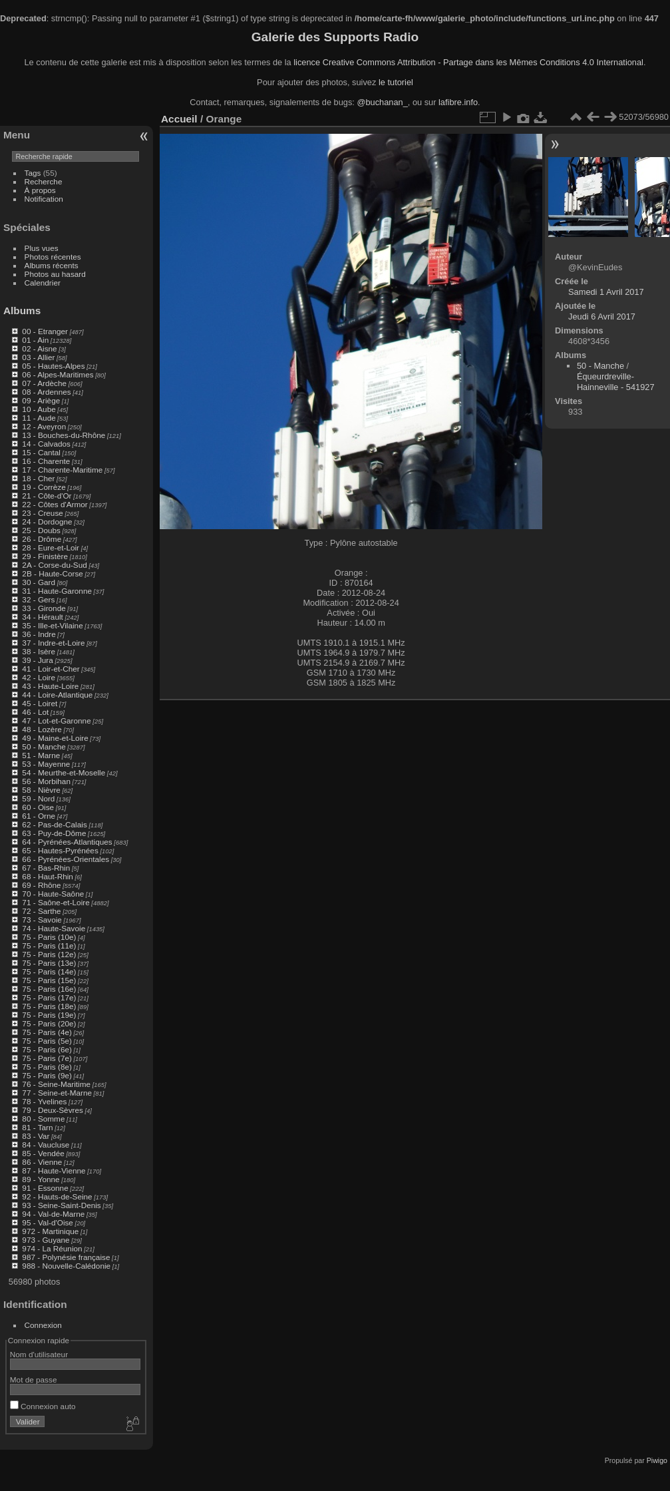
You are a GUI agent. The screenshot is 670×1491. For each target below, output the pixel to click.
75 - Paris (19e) (49, 1014)
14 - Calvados (46, 443)
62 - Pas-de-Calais (54, 824)
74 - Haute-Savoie (53, 928)
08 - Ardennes (46, 391)
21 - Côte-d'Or (46, 495)
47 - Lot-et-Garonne (56, 720)
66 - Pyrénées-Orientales (65, 859)
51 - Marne (41, 755)
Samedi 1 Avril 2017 (606, 292)
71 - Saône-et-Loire (55, 902)
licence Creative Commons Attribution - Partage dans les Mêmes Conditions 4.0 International (468, 62)
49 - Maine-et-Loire (55, 738)
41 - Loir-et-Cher (50, 668)
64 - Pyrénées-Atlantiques (67, 841)
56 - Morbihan (46, 781)
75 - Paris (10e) (49, 937)
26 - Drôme (41, 538)
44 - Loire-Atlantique (57, 694)
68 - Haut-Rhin (47, 876)
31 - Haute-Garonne (57, 590)
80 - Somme (43, 1118)
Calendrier (43, 282)
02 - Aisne (39, 348)
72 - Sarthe (41, 911)
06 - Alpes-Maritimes (57, 374)
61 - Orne (38, 815)
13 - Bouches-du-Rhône (63, 435)
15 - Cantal (41, 452)
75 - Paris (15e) (49, 980)
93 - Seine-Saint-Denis (61, 1205)
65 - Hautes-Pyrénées (60, 850)
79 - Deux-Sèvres (52, 1110)
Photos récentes (53, 256)
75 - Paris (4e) (47, 1032)
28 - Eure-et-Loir (50, 547)
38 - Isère (38, 651)
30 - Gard (38, 582)
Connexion (43, 1325)
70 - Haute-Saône (53, 893)
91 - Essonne (45, 1187)
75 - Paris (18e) (49, 1006)
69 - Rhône (41, 885)
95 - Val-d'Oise (47, 1222)
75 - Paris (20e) (49, 1023)
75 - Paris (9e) (47, 1075)
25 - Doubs (41, 530)
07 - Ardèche (44, 383)
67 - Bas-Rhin (46, 867)
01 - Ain (35, 339)
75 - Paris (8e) (47, 1066)
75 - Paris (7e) (47, 1058)
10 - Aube (38, 409)
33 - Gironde (43, 608)
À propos (40, 190)
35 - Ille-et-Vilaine (52, 625)
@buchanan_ (382, 102)
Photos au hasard (55, 274)
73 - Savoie (42, 919)
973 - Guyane (45, 1239)
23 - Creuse (42, 513)
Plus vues (42, 248)
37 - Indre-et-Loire (53, 642)
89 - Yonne (40, 1179)
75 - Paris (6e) (47, 1049)
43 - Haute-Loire (50, 686)
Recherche (44, 181)
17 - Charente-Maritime (62, 469)
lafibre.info (458, 102)
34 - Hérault (42, 616)
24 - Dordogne (47, 521)
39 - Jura (37, 660)
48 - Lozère (42, 729)
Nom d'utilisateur (39, 1354)
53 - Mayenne (46, 763)
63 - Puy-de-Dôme (54, 833)
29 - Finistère (45, 556)
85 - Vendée (43, 1153)
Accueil (179, 118)
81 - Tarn (37, 1127)
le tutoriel (396, 82)
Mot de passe (33, 1379)
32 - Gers (38, 599)
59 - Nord (38, 798)
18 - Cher (38, 478)
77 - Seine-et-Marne (57, 1092)
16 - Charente (46, 461)
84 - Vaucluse (45, 1144)
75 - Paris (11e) (49, 945)
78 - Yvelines (44, 1101)
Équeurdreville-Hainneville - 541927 (616, 381)
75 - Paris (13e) (49, 962)
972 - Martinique (50, 1231)
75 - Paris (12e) (49, 954)
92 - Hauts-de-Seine (57, 1196)
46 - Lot (35, 712)
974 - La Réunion (52, 1248)
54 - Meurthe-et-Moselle (63, 772)
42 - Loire (38, 677)
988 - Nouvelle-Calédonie (66, 1265)
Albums (22, 310)
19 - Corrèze (43, 487)
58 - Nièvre (41, 789)
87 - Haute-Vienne (53, 1170)
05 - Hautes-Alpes (53, 365)
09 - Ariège (41, 400)
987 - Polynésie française (66, 1257)
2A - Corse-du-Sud (54, 564)
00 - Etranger (45, 331)
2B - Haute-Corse (52, 573)
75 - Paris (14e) (49, 971)
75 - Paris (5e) (47, 1040)
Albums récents (52, 265)
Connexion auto (43, 1406)
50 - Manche (43, 746)
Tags (33, 172)
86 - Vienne (42, 1162)
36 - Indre (38, 634)
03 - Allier (38, 357)
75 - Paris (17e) (49, 997)
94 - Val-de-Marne (53, 1213)
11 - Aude (38, 417)
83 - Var (35, 1136)
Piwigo (657, 1460)
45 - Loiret (39, 703)
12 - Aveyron (44, 426)
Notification (44, 198)
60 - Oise (38, 807)
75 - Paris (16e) (49, 988)
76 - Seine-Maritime (56, 1084)
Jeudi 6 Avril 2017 (601, 316)
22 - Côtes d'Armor (54, 504)
